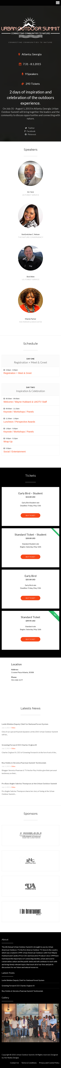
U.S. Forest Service (30, 279)
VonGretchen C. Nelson (30, 234)
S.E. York (30, 192)
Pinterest (30, 134)
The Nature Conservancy (30, 237)
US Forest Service (30, 195)
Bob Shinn (30, 276)
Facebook (29, 131)
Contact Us (14, 1063)
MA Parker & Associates (30, 322)
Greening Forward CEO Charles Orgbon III (19, 745)
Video (13, 728)
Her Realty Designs (11, 1057)
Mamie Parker (30, 319)
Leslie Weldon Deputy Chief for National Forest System (25, 724)
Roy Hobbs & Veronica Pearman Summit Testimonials (24, 763)
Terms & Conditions (29, 1063)
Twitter (30, 128)
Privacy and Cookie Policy (49, 1063)
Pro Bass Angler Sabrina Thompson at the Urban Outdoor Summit (29, 783)
